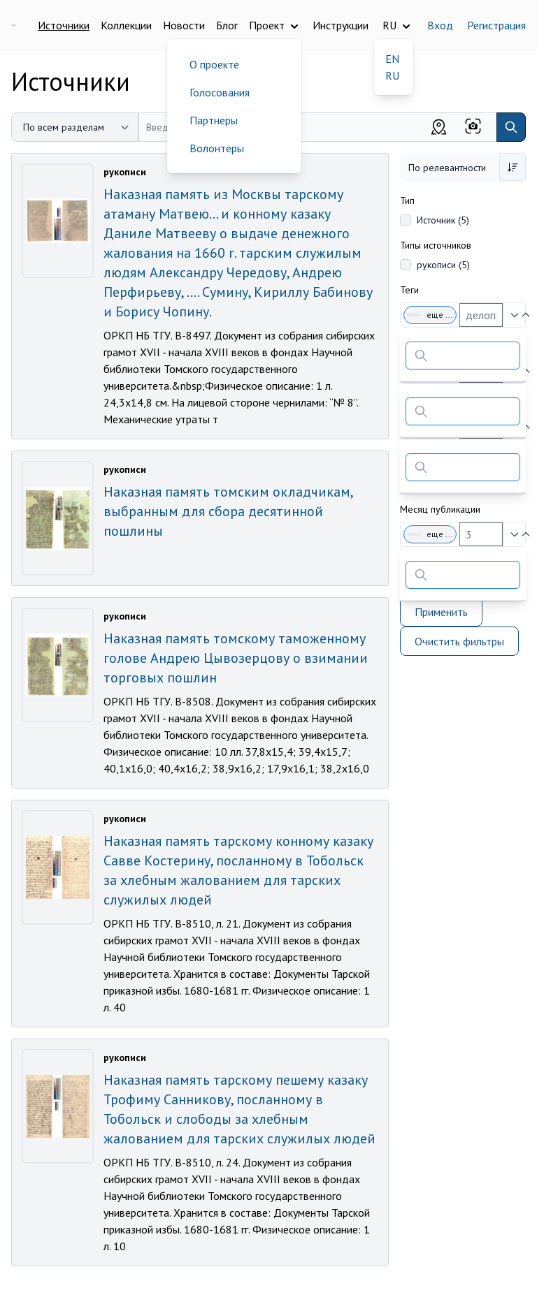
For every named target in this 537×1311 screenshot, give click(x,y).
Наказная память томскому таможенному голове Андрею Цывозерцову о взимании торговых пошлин (235, 658)
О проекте (214, 64)
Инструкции (340, 25)
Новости (184, 25)
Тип (407, 200)
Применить (441, 612)
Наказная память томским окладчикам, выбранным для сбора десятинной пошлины (227, 511)
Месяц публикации (440, 509)
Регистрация (496, 25)
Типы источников (435, 245)
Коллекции (126, 25)
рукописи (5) (443, 264)
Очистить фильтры (459, 641)
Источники (64, 25)
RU (392, 75)
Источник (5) (443, 220)
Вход (440, 25)
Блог (227, 25)
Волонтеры (216, 148)
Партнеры (213, 120)
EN (392, 59)
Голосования (219, 92)
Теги (409, 290)
